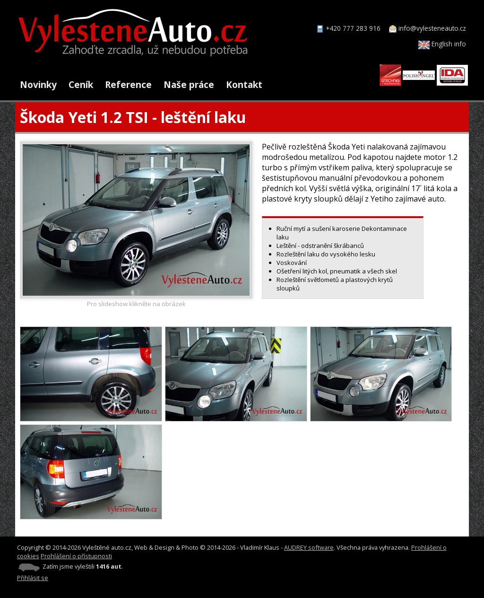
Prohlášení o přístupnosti (76, 556)
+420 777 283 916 (353, 28)
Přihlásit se (32, 577)
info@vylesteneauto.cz (432, 28)
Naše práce (189, 84)
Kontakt (244, 84)
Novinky (38, 84)
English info (442, 43)
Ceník (81, 84)
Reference (128, 84)
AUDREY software (309, 547)
